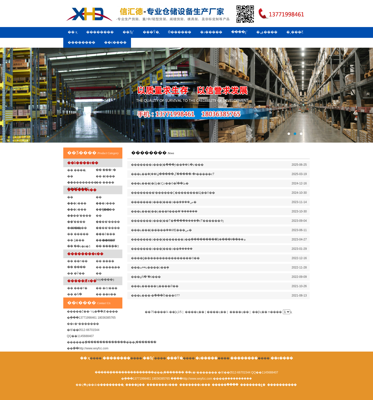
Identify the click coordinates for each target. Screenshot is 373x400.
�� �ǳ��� (106, 288)
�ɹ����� (211, 32)
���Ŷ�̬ (151, 32)
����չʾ (239, 32)
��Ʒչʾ (128, 32)
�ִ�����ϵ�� (82, 190)
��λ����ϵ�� (82, 163)
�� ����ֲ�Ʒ (107, 246)
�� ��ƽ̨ (74, 228)
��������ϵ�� (85, 254)
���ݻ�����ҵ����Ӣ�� (154, 286)
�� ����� (78, 234)
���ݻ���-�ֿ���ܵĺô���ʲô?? (155, 295)
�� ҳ (73, 32)
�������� (100, 32)
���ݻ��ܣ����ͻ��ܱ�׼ (150, 267)
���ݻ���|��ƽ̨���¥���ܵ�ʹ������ (164, 211)
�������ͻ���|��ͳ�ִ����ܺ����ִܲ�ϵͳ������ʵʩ (177, 220)
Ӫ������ (179, 32)
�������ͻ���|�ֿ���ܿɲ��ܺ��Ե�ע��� (167, 164)
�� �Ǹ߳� (74, 294)
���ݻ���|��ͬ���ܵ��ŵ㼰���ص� (161, 230)
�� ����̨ (76, 170)
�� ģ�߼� (103, 209)
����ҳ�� (239, 312)
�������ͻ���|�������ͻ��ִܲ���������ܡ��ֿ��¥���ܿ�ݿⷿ (188, 239)
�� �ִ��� (76, 267)
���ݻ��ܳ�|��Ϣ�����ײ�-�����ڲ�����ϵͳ (172, 174)
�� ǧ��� (75, 240)
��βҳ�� (259, 312)
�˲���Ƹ (294, 32)
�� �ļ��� (105, 176)
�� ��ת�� (77, 261)
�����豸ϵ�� (82, 281)
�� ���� (105, 261)
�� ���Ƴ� (77, 288)
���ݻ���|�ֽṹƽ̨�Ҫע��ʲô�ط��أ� (160, 183)
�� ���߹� (106, 170)
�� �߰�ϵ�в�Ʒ (79, 246)
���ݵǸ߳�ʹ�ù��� (146, 277)
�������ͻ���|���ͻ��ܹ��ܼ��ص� (163, 202)
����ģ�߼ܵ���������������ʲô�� (165, 258)
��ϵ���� (115, 42)
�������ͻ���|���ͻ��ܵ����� (162, 249)
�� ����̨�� (108, 267)
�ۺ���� (266, 32)
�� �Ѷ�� (76, 273)
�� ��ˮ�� (105, 240)
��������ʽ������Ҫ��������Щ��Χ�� (173, 192)
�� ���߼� (105, 182)
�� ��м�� (106, 294)
